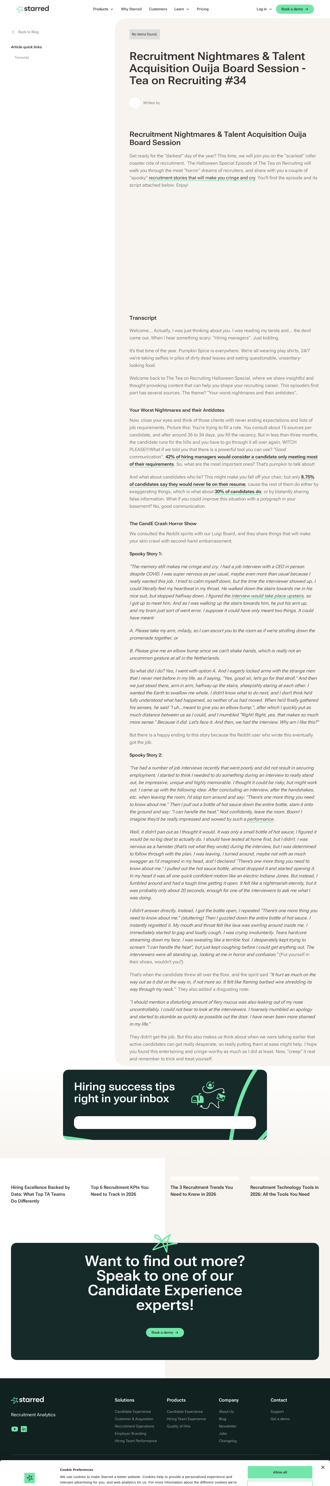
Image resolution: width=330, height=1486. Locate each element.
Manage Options (280, 1464)
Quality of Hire (178, 1426)
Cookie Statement (117, 1464)
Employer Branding (130, 1433)
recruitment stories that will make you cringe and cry (202, 177)
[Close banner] (322, 1444)
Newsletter (228, 1426)
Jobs (223, 1433)
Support (277, 1411)
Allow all (280, 1449)
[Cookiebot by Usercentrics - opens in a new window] (30, 1477)
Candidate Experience (133, 1411)
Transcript (22, 57)
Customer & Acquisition (134, 1419)
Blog (222, 1419)
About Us (226, 1411)
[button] (103, 9)
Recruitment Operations (134, 1426)
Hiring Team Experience (186, 1419)
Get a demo (280, 1419)
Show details (70, 1477)
